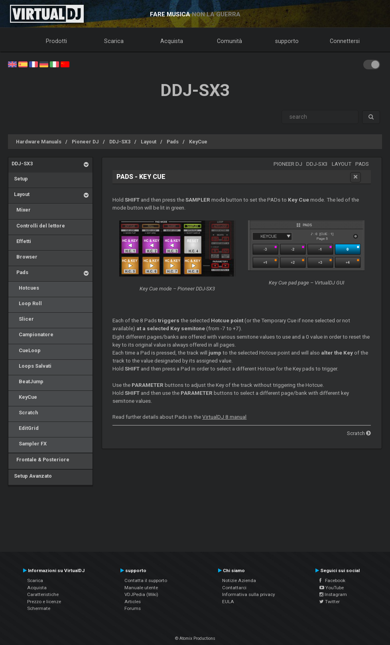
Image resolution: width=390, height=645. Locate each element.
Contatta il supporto (145, 580)
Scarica (114, 41)
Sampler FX (29, 444)
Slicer (23, 319)
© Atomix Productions (195, 638)
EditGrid (25, 428)
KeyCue (198, 142)
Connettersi (345, 41)
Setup (20, 179)
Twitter (329, 601)
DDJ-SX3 (119, 142)
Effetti (21, 241)
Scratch (25, 413)
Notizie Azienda (239, 580)
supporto (287, 41)
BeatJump (27, 381)
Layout (148, 142)
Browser (24, 257)
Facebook (332, 580)
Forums (132, 608)
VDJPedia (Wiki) (141, 594)
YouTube (331, 587)
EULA (228, 601)
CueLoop (26, 350)
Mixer (21, 210)
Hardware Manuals (38, 142)
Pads (173, 142)
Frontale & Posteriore (40, 460)
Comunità (229, 41)
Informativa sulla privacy (248, 594)
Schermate (38, 608)
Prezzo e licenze (44, 601)
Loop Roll (27, 303)
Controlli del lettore (38, 226)
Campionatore (32, 334)
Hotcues (25, 288)
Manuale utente (141, 587)
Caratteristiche (43, 594)
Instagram (333, 594)
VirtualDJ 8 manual (224, 417)
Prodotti (56, 41)
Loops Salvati (31, 366)
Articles (132, 601)
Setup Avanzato (32, 476)
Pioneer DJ (85, 142)
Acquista (171, 41)
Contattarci (234, 587)
